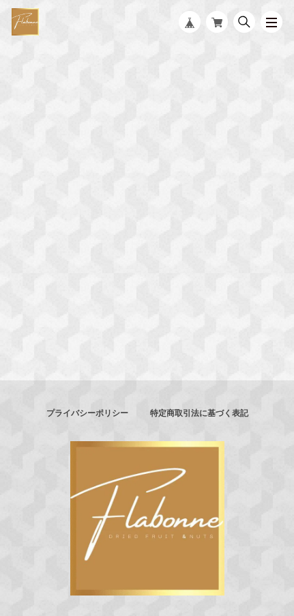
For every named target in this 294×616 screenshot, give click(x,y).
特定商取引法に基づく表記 (199, 413)
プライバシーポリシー (87, 413)
